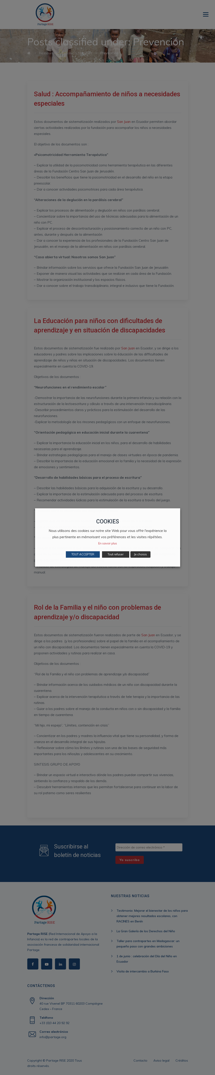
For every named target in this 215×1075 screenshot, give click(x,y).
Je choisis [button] (140, 554)
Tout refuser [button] (116, 554)
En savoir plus (107, 543)
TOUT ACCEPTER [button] (82, 554)
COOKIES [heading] (107, 521)
